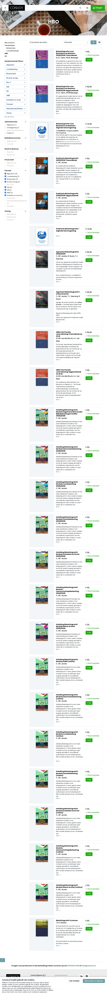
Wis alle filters (9, 117)
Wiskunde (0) (11, 214)
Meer (58, 76)
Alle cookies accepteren (94, 981)
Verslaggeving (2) (13, 128)
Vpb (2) (9, 187)
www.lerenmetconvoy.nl (72, 141)
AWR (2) (10, 193)
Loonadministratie (12, 51)
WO (6, 56)
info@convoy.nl (89, 966)
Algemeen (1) (11, 125)
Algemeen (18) (12, 174)
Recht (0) (10, 152)
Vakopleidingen (10, 45)
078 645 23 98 (73, 966)
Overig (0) (10, 144)
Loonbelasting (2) (13, 176)
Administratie (10, 48)
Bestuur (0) (11, 155)
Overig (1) (10, 133)
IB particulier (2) (12, 179)
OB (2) (9, 190)
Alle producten (10, 43)
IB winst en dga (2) (13, 182)
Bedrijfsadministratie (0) (15, 130)
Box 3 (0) (10, 184)
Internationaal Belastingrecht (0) (17, 202)
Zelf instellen (74, 981)
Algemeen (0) (11, 141)
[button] (16, 122)
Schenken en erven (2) (14, 195)
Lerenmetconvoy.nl (61, 975)
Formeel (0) (11, 198)
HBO (6, 53)
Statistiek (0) (11, 217)
